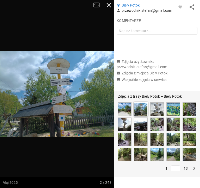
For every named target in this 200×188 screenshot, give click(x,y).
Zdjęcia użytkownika (142, 64)
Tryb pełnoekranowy (98, 5)
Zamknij (109, 5)
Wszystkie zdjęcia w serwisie (142, 80)
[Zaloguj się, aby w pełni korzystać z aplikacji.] (180, 7)
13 (186, 168)
